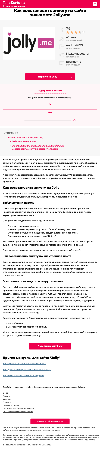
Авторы (6, 396)
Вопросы (7, 402)
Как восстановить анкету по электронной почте (38, 145)
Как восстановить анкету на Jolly (25, 137)
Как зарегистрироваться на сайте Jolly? (24, 363)
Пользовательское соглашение (18, 411)
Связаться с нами (11, 405)
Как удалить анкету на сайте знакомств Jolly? (27, 369)
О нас (5, 393)
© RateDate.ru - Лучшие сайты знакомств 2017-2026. (27, 445)
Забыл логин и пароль (24, 141)
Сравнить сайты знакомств (50, 421)
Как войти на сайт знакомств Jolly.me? (23, 375)
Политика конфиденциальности (18, 408)
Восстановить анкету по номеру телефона (35, 149)
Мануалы (7, 399)
